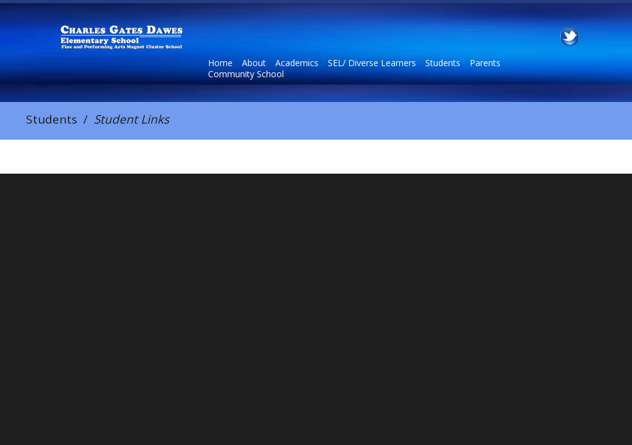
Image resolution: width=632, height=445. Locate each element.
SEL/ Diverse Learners (372, 63)
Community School (246, 74)
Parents (485, 63)
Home (220, 63)
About (254, 63)
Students (442, 63)
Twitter (569, 36)
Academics (296, 63)
